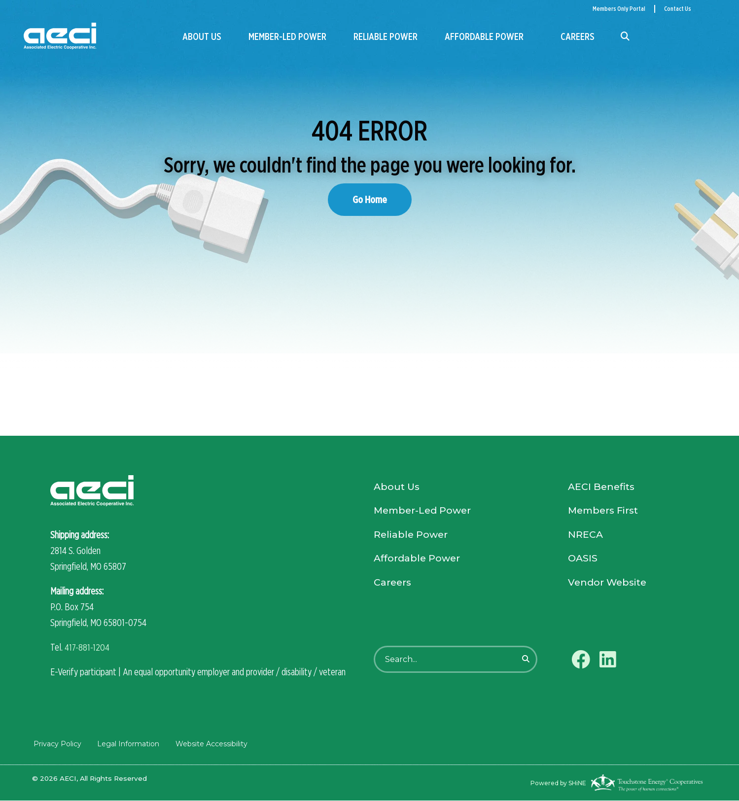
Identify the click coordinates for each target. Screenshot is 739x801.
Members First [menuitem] (605, 513)
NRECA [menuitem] (585, 537)
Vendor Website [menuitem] (609, 586)
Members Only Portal (619, 8)
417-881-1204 (88, 648)
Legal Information (127, 744)
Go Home (369, 199)
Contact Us (677, 8)
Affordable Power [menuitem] (483, 36)
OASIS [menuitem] (583, 562)
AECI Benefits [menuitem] (602, 488)
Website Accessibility (210, 744)
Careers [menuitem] (578, 36)
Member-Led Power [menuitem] (287, 36)
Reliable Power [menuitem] (385, 36)
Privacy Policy (56, 744)
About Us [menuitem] (201, 36)
